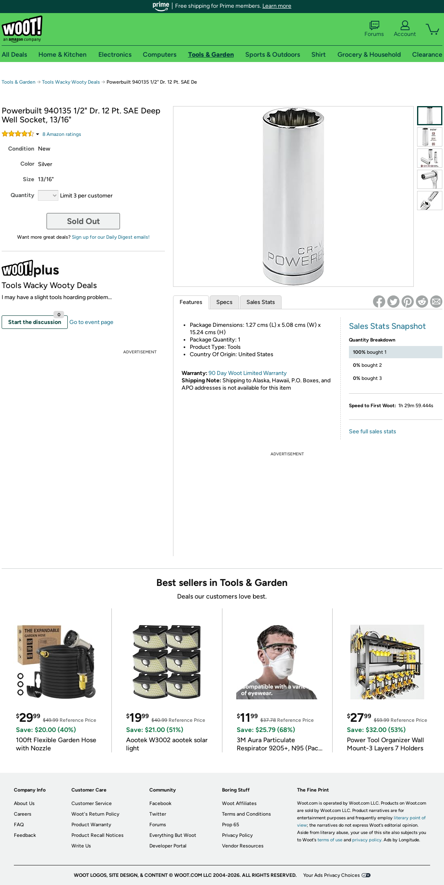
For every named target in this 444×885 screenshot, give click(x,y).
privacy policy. (367, 840)
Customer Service (91, 803)
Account (405, 29)
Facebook (160, 803)
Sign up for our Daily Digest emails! (111, 237)
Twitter (157, 814)
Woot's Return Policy (95, 814)
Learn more (276, 5)
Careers (22, 814)
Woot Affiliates (239, 803)
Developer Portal (167, 846)
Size (28, 179)
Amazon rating (61, 134)
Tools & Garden (19, 82)
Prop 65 (230, 824)
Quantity (22, 195)
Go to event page (91, 322)
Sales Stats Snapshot (387, 326)
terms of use (329, 840)
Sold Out (83, 221)
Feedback (25, 835)
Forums (374, 29)
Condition (21, 148)
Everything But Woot (172, 835)
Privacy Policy (237, 835)
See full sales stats (372, 431)
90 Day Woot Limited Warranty (248, 373)
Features (191, 302)
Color (27, 163)
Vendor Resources (243, 846)
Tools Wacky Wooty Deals (71, 82)
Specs (224, 302)
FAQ (19, 824)
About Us (24, 803)
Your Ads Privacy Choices (331, 875)
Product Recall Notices (97, 835)
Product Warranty (91, 824)
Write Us (81, 846)
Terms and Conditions (246, 814)
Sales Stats (260, 302)
